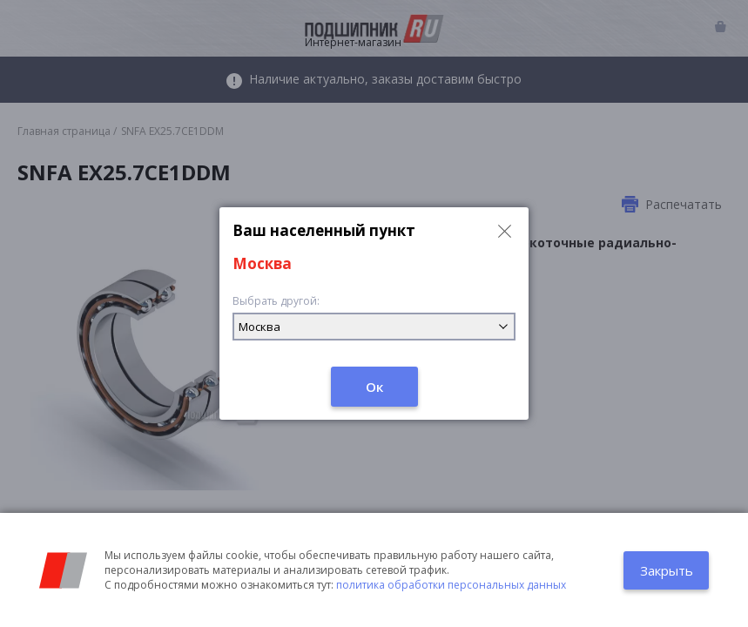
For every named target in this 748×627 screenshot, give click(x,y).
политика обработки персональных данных (451, 584)
